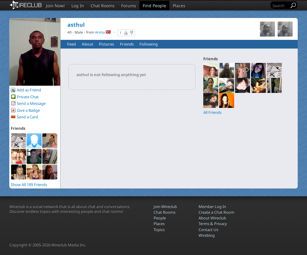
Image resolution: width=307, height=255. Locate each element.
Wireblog (206, 235)
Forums (128, 5)
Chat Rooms (103, 5)
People (160, 217)
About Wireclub (212, 217)
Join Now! (55, 5)
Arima (100, 32)
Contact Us (208, 229)
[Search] (280, 5)
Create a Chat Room (216, 212)
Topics (159, 229)
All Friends (212, 112)
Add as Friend (29, 90)
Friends (127, 44)
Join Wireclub (165, 206)
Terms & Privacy (212, 223)
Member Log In (212, 206)
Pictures (106, 44)
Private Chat (28, 96)
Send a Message (31, 103)
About (87, 44)
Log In (77, 5)
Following (148, 44)
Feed (71, 44)
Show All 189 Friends (29, 184)
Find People (154, 5)
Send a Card (27, 117)
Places (179, 5)
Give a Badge (28, 110)
